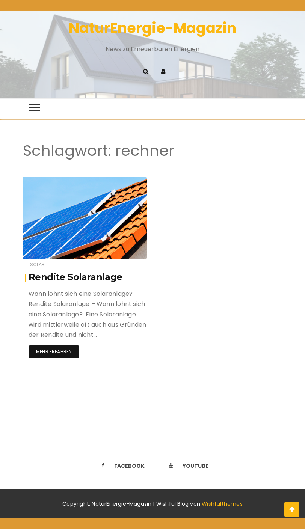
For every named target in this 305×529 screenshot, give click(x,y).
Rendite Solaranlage (75, 276)
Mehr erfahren (54, 351)
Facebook (121, 466)
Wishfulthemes (222, 504)
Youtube (186, 466)
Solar (37, 264)
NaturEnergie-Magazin (152, 28)
